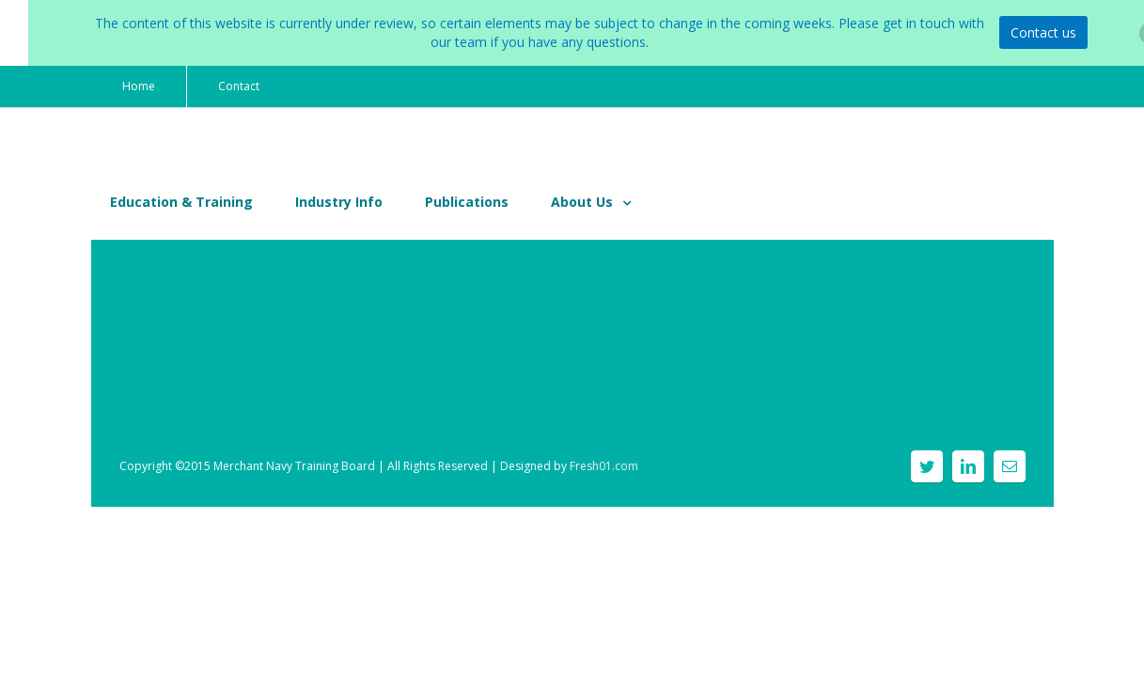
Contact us (1043, 32)
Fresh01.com (604, 466)
